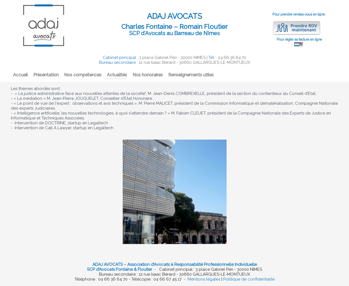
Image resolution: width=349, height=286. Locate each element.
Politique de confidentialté (249, 279)
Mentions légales (204, 279)
